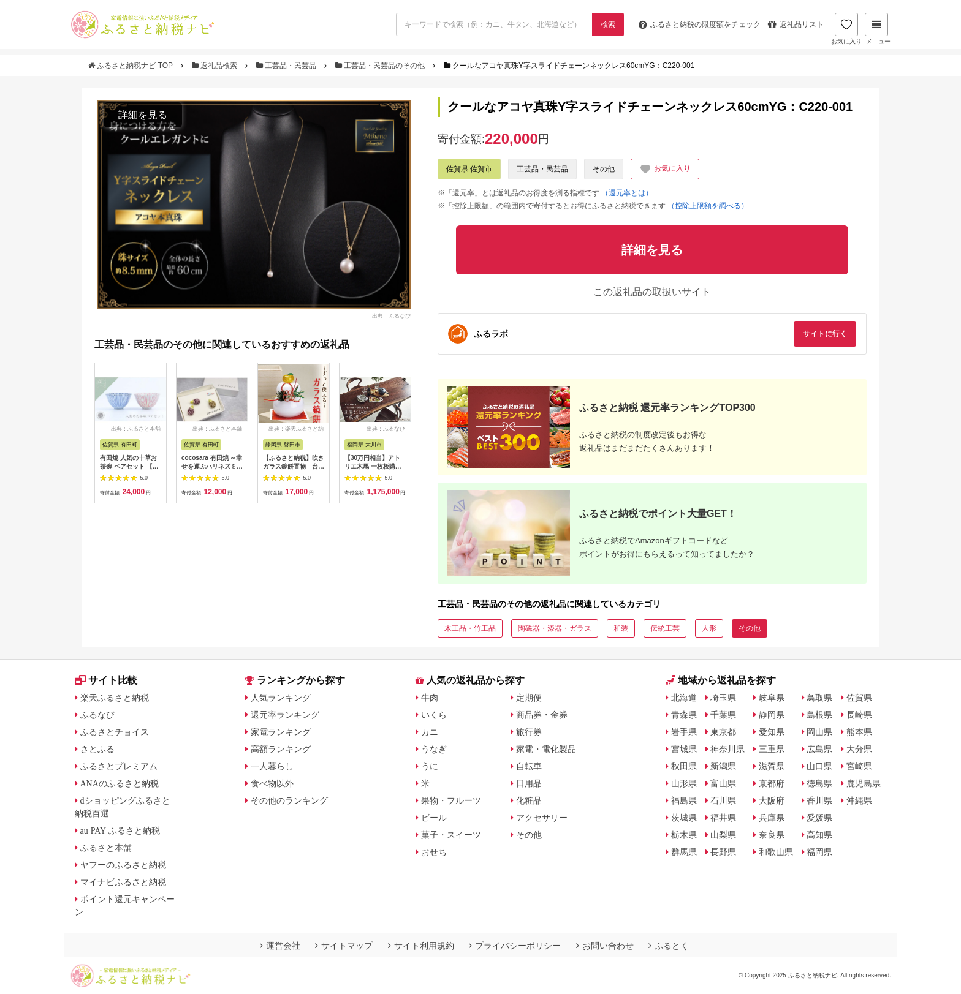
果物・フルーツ (451, 800)
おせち (434, 852)
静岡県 (771, 714)
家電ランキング (281, 732)
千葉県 (723, 714)
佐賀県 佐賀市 (469, 169)
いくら (434, 714)
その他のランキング (289, 800)
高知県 (819, 834)
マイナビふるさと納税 (123, 882)
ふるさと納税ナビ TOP (131, 65)
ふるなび (97, 714)
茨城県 (684, 817)
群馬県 (684, 852)
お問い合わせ (605, 946)
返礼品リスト (796, 24)
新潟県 (723, 766)
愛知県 (771, 732)
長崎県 (859, 714)
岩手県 (684, 732)
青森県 (684, 714)
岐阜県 (771, 697)
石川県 (723, 800)
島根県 (819, 714)
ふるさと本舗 (106, 847)
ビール (434, 817)
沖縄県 (859, 800)
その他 (604, 169)
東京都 (723, 732)
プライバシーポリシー (515, 946)
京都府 (771, 783)
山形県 (684, 783)
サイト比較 (106, 680)
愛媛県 (819, 817)
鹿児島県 (863, 783)
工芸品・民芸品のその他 (381, 65)
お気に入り (846, 29)
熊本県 (859, 732)
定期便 (529, 697)
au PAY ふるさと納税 (120, 830)
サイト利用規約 (421, 946)
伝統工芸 (665, 628)
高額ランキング (281, 749)
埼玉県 (723, 697)
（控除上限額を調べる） (707, 205)
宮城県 (684, 749)
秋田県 (684, 766)
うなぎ (434, 749)
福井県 (723, 817)
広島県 (819, 749)
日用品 (529, 783)
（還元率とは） (627, 193)
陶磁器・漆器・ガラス (554, 628)
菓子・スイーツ (451, 834)
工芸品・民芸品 (287, 65)
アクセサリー (542, 817)
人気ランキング (281, 697)
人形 (709, 628)
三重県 (771, 749)
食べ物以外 (272, 783)
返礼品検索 (216, 65)
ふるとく (668, 946)
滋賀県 (771, 766)
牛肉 (429, 697)
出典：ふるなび (391, 316)
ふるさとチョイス (114, 732)
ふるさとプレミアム (119, 766)
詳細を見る (142, 115)
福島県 (684, 800)
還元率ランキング (285, 714)
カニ (429, 732)
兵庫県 (771, 817)
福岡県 (819, 852)
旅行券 (529, 732)
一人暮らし (272, 766)
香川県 (819, 800)
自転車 (529, 766)
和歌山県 (776, 852)
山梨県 (723, 834)
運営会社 (280, 946)
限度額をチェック (700, 24)
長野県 (723, 852)
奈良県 (771, 834)
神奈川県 (727, 749)
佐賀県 (859, 697)
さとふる (97, 749)
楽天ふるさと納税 (114, 697)
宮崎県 (859, 766)
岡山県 (819, 732)
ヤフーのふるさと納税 (123, 864)
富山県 (723, 783)
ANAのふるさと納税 (119, 783)
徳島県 (819, 783)
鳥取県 (819, 697)
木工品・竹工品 (470, 628)
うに (429, 766)
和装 (620, 628)
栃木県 (684, 834)
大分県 (859, 749)
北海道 (684, 697)
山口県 (819, 766)
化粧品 (529, 800)
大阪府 (771, 800)
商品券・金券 (542, 714)
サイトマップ (344, 946)
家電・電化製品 (546, 749)
